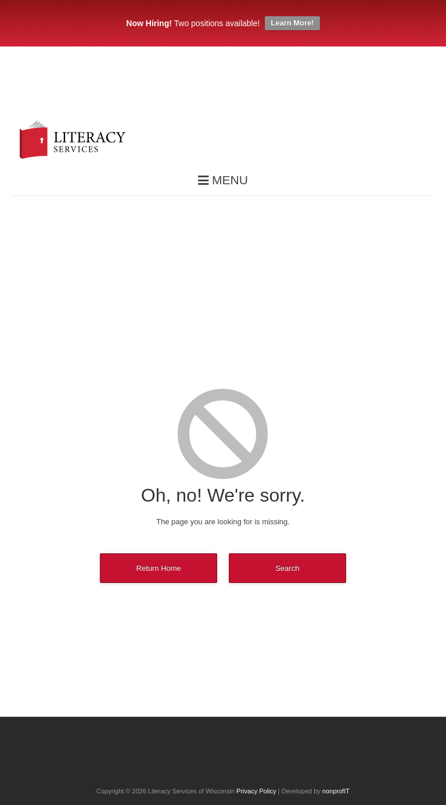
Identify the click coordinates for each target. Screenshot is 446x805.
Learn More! (292, 23)
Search (287, 568)
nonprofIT (336, 791)
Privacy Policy (256, 791)
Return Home (158, 568)
